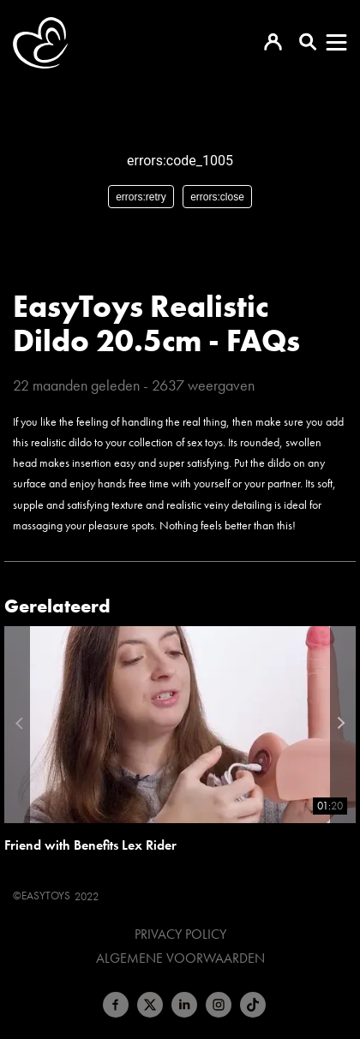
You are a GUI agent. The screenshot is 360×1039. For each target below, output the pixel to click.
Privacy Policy (180, 934)
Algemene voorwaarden (180, 958)
